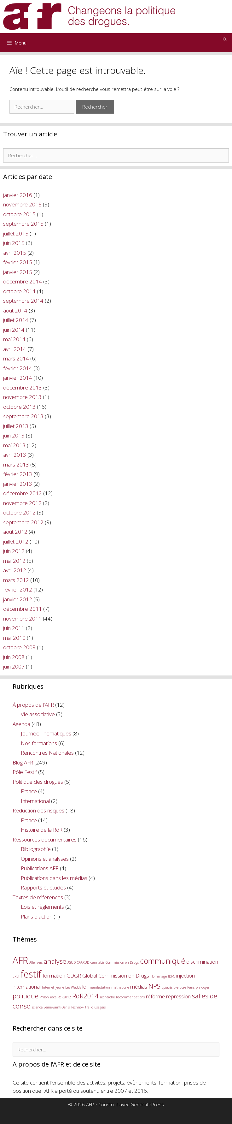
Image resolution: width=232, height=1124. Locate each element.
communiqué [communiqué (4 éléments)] (162, 960)
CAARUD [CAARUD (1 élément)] (83, 962)
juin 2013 (14, 435)
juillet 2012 (15, 541)
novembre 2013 (22, 397)
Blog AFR (23, 762)
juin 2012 (14, 551)
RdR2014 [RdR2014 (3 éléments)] (85, 995)
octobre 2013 (19, 406)
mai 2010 (14, 637)
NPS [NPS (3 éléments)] (154, 986)
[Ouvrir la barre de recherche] (225, 39)
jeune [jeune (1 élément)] (59, 987)
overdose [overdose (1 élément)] (180, 987)
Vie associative (38, 714)
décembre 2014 (22, 281)
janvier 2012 (17, 599)
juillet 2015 (15, 233)
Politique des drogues (38, 781)
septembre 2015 (23, 223)
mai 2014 (14, 339)
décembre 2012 (22, 493)
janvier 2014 (17, 377)
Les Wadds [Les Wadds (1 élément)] (73, 987)
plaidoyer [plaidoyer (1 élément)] (202, 987)
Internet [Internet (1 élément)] (48, 987)
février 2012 (17, 589)
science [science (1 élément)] (37, 1007)
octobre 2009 (19, 647)
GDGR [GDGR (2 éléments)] (74, 975)
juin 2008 (14, 657)
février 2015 (17, 262)
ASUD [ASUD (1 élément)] (71, 962)
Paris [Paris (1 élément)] (190, 987)
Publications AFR (40, 868)
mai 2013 (14, 445)
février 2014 (17, 368)
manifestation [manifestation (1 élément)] (99, 987)
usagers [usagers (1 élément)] (100, 1007)
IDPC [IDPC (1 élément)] (171, 976)
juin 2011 (14, 628)
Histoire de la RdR (41, 829)
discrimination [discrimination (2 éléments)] (202, 961)
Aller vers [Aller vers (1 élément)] (36, 962)
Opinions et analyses (45, 858)
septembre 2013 (23, 416)
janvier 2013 (17, 483)
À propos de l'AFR (33, 704)
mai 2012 (14, 560)
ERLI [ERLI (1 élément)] (16, 976)
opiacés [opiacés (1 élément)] (167, 987)
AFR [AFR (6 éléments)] (20, 960)
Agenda (21, 724)
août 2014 (15, 310)
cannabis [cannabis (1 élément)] (97, 962)
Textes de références (38, 897)
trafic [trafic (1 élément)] (89, 1007)
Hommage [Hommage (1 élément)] (158, 976)
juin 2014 (14, 329)
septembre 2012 (23, 522)
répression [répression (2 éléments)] (178, 996)
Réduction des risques (38, 810)
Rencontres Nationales (47, 752)
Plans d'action (36, 916)
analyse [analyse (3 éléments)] (55, 961)
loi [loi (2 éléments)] (84, 986)
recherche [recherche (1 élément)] (107, 997)
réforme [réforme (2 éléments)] (155, 996)
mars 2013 (16, 464)
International (35, 801)
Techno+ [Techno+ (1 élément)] (77, 1007)
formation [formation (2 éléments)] (54, 975)
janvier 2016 (17, 195)
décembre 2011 (22, 608)
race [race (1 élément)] (53, 997)
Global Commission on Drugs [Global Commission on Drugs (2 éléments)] (115, 975)
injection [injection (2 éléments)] (185, 975)
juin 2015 (14, 243)
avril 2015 (14, 252)
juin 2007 (14, 666)
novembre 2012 (22, 503)
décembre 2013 (22, 387)
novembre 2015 (22, 204)
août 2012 (15, 531)
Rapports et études (43, 887)
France (29, 791)
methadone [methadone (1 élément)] (120, 987)
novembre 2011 (22, 618)
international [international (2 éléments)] (27, 986)
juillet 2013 (15, 426)
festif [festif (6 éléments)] (30, 974)
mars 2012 (16, 580)
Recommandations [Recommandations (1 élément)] (130, 997)
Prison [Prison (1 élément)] (44, 997)
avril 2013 (14, 454)
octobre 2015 (19, 214)
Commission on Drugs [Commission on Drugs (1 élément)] (122, 962)
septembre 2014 (23, 300)
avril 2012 (14, 570)
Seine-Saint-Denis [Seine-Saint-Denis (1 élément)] (57, 1007)
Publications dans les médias (54, 878)
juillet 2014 (15, 320)
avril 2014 (14, 349)
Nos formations (39, 743)
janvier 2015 (17, 272)
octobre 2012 (19, 512)
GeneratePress (147, 1104)
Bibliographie (36, 849)
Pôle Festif (25, 772)
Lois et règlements (42, 906)
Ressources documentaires (45, 839)
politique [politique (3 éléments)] (25, 995)
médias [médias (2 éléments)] (138, 986)
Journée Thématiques (46, 733)
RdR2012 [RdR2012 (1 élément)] (64, 997)
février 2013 (17, 474)
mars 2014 (16, 358)
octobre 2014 (19, 291)
